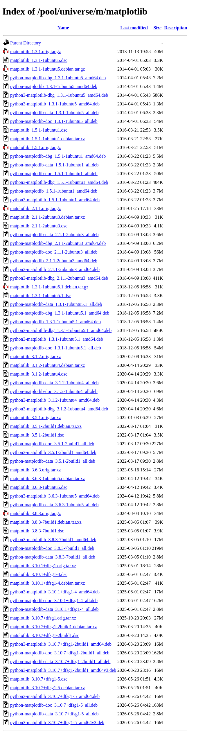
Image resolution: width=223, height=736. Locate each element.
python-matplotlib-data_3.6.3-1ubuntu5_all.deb (54, 504)
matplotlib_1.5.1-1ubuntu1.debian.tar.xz (47, 138)
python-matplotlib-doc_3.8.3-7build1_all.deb (52, 548)
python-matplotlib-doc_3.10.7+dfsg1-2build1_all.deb (59, 652)
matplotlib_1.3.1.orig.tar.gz (35, 51)
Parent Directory (25, 42)
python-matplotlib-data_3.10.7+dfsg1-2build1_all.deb (60, 661)
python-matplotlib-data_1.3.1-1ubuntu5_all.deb (54, 112)
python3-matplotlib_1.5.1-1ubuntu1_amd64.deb (55, 199)
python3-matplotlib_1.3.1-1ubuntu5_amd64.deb (55, 103)
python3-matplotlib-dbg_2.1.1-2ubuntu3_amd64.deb (59, 278)
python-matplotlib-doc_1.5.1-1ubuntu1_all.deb (54, 173)
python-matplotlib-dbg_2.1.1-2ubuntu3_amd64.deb (58, 243)
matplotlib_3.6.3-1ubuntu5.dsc (38, 487)
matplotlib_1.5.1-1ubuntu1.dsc (38, 130)
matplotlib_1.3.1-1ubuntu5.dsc (38, 60)
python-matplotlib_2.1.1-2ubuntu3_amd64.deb (53, 260)
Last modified (134, 27)
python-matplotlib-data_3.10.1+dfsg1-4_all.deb (54, 609)
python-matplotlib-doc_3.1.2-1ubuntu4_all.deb (54, 391)
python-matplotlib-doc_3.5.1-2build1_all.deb (52, 443)
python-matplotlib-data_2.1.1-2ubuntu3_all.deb (54, 234)
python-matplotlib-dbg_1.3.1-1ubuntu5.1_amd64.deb (59, 312)
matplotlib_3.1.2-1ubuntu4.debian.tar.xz (47, 365)
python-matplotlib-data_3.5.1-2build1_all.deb (52, 461)
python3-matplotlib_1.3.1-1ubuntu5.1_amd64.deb (56, 339)
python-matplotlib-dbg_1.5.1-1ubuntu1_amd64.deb (58, 156)
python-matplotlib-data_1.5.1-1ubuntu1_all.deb (54, 164)
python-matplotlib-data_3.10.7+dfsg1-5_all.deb (54, 713)
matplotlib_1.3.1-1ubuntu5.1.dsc (40, 295)
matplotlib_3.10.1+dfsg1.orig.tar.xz (43, 565)
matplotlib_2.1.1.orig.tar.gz (35, 208)
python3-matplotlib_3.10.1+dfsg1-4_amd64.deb (55, 591)
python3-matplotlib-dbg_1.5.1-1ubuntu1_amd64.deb (59, 182)
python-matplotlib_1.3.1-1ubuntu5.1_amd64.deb (55, 321)
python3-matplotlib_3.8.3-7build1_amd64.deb (53, 539)
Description (175, 27)
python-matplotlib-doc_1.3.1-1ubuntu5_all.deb (54, 121)
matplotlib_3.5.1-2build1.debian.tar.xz (46, 426)
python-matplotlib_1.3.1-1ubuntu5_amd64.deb (53, 86)
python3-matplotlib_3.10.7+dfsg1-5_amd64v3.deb (57, 722)
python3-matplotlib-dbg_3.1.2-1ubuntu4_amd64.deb (59, 408)
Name (63, 27)
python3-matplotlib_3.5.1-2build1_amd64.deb (53, 452)
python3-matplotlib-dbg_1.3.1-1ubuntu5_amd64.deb (59, 95)
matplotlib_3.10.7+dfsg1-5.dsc (38, 678)
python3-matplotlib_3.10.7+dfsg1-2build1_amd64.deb (61, 644)
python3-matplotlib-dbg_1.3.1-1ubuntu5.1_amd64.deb (61, 330)
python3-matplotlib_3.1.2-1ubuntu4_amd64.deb (55, 400)
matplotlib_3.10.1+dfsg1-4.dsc (38, 574)
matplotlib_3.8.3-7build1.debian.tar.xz (46, 522)
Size (157, 27)
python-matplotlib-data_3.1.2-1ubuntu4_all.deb (54, 382)
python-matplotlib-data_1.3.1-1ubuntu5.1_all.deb (56, 304)
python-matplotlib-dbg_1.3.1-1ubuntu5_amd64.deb (58, 77)
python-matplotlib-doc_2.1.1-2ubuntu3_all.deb (54, 251)
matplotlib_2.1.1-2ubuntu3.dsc (38, 225)
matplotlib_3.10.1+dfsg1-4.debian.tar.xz (47, 583)
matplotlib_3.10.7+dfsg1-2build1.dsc (44, 635)
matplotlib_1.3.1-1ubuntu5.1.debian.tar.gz (49, 286)
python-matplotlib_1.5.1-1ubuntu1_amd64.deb (53, 191)
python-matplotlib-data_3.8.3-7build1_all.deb (52, 556)
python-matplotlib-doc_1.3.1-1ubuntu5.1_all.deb (55, 347)
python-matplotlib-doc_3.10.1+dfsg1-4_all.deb (54, 600)
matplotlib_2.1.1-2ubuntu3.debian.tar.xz (47, 217)
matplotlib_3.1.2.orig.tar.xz (35, 356)
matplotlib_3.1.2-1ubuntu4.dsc (38, 373)
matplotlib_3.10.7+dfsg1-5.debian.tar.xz (47, 687)
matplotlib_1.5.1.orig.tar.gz (35, 147)
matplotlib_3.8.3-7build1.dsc (37, 530)
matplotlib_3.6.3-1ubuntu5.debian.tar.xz (47, 478)
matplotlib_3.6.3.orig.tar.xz (35, 469)
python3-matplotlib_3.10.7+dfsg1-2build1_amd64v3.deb (63, 670)
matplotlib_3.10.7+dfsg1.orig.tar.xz (43, 617)
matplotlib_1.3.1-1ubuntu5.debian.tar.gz (47, 69)
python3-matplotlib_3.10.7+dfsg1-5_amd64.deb (55, 696)
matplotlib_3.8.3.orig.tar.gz (35, 513)
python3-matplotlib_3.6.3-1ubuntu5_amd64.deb (55, 495)
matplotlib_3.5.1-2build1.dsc (37, 434)
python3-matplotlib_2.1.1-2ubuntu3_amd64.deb (55, 269)
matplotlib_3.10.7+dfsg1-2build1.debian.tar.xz (53, 626)
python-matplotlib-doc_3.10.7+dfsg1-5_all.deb (54, 705)
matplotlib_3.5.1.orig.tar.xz (35, 417)
